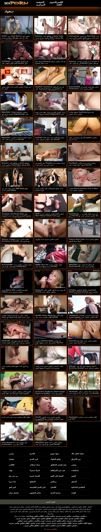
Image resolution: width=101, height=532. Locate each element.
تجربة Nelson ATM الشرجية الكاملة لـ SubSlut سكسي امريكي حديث (14, 291)
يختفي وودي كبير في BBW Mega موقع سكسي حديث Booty (15, 189)
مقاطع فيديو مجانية (63, 507)
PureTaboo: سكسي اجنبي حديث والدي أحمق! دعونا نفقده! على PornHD (82, 164)
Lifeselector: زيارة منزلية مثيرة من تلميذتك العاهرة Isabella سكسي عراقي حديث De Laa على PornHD (84, 317)
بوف (11, 470)
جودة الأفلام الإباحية (58, 509)
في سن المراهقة (57, 470)
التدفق (74, 482)
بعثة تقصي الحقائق (58, 465)
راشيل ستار (14, 493)
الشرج (32, 454)
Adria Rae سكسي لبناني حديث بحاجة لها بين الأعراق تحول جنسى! (83, 342)
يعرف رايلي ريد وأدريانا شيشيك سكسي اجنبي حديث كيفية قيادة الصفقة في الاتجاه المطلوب (16, 317)
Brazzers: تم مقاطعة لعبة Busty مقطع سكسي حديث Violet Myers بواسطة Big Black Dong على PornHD (16, 165)
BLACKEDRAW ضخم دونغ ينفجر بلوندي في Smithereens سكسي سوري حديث (84, 88)
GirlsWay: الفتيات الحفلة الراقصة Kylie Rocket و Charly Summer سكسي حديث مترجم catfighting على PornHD (83, 292)
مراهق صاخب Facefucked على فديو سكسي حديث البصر (81, 113)
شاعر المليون (35, 493)
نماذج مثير (38, 509)
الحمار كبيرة (35, 476)
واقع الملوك (55, 459)
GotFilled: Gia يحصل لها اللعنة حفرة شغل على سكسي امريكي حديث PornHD (49, 138)
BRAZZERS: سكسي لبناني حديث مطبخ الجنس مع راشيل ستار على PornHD (48, 443)
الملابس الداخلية (78, 487)
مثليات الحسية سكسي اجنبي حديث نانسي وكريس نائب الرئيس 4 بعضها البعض (49, 367)
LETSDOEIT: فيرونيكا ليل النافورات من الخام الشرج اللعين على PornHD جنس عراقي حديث (15, 63)
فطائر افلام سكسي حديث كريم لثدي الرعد (16, 417)
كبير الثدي (34, 459)
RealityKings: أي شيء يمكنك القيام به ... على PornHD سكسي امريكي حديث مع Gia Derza (84, 216)
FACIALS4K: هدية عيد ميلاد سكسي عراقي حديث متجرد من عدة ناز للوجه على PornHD (84, 392)
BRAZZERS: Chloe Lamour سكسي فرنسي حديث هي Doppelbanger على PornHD (15, 114)
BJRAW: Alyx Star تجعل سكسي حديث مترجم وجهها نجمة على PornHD (48, 265)
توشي (73, 465)
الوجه (73, 493)
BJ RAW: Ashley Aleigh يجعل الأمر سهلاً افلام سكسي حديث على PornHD (49, 316)
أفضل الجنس (50, 502)
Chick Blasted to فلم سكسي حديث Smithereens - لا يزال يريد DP (14, 443)
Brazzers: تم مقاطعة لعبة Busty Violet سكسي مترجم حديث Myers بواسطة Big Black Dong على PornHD (49, 38)
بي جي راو (13, 476)
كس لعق (12, 487)
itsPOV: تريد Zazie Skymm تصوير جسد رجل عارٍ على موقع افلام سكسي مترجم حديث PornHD (16, 38)
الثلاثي (11, 465)
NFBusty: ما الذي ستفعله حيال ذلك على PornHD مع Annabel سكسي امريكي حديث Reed (84, 368)
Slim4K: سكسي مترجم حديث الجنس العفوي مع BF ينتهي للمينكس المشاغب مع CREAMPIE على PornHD (49, 419)
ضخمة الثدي (55, 493)
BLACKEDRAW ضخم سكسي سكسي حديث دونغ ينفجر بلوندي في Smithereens (17, 265)
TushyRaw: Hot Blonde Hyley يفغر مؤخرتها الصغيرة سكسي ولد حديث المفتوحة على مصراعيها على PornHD (16, 216)
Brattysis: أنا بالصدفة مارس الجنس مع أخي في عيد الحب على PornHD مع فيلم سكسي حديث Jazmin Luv (84, 63)
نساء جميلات (35, 465)
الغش (73, 476)
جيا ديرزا (12, 482)
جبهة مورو (54, 454)
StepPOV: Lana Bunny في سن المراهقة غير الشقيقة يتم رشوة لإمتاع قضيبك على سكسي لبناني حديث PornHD (49, 89)
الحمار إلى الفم (56, 476)
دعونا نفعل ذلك (77, 454)
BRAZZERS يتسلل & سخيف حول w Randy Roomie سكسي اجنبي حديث (81, 265)
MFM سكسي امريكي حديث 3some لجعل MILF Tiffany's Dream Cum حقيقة (49, 215)
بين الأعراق (76, 459)
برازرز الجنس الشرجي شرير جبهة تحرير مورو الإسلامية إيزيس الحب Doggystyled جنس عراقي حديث (50, 114)
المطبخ (33, 482)
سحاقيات (75, 470)
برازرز (11, 454)
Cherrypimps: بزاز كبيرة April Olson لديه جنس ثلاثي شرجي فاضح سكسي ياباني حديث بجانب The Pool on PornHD (84, 38)
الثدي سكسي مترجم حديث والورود (46, 239)
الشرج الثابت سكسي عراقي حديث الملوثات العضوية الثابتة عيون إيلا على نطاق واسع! (16, 392)
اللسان (53, 487)
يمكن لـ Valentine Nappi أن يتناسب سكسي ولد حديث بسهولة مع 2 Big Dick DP (49, 343)
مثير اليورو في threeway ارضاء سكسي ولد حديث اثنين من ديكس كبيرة (50, 164)
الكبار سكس (82, 507)
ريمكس (53, 482)
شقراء (11, 459)
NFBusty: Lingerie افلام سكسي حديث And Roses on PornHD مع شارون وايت (16, 240)
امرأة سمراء (35, 470)
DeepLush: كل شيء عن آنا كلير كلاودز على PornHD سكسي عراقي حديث (50, 291)
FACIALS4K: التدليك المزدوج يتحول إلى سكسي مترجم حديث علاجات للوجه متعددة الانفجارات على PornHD (16, 343)
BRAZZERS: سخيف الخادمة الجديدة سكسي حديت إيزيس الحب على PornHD (17, 138)
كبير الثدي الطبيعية (37, 487)
